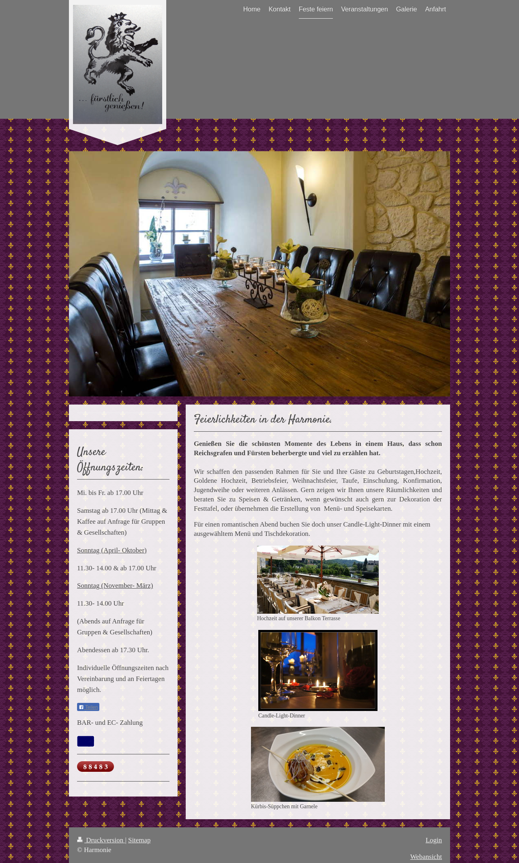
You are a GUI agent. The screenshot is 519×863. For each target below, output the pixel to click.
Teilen (88, 707)
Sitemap (139, 840)
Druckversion (101, 840)
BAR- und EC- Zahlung (110, 722)
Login (434, 840)
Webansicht (426, 857)
